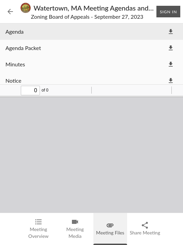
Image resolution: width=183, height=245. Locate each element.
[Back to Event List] (10, 11)
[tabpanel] (91, 118)
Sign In (168, 11)
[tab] (38, 229)
